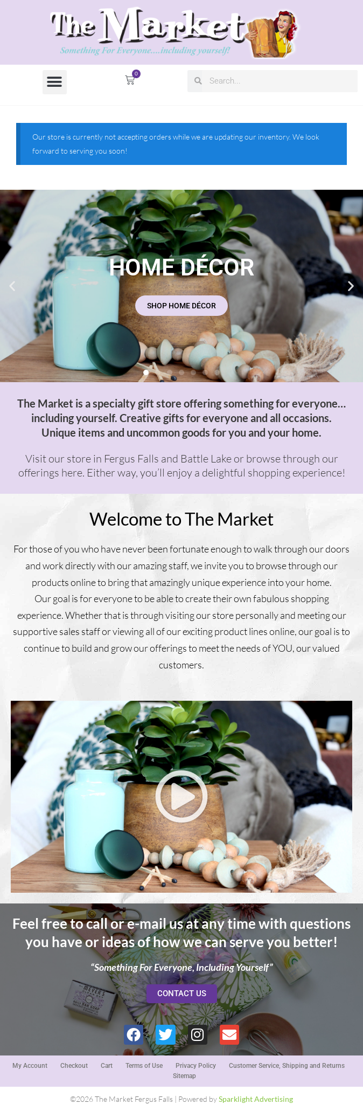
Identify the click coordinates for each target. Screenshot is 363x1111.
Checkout (74, 1065)
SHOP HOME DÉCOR (181, 305)
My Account (29, 1065)
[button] (55, 82)
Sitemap (184, 1076)
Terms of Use (144, 1065)
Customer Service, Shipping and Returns (287, 1065)
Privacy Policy (196, 1065)
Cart (107, 1065)
